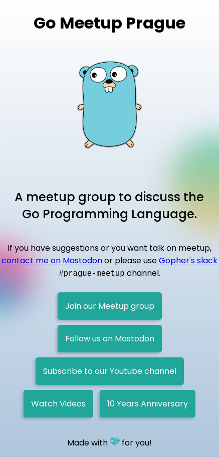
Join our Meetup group (109, 306)
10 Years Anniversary (147, 403)
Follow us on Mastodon (109, 338)
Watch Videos (58, 403)
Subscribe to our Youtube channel (109, 371)
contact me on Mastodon (52, 260)
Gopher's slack (188, 260)
